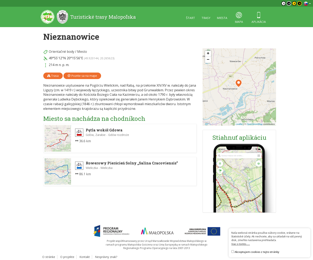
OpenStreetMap (255, 124)
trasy (206, 18)
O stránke (48, 257)
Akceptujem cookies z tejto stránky (257, 252)
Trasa (53, 76)
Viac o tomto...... (240, 244)
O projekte (67, 257)
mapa (239, 18)
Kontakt (84, 257)
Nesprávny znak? (106, 257)
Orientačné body (61, 51)
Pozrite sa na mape (82, 76)
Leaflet (239, 124)
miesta (222, 18)
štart (190, 18)
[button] (238, 83)
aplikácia (259, 18)
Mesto (82, 51)
